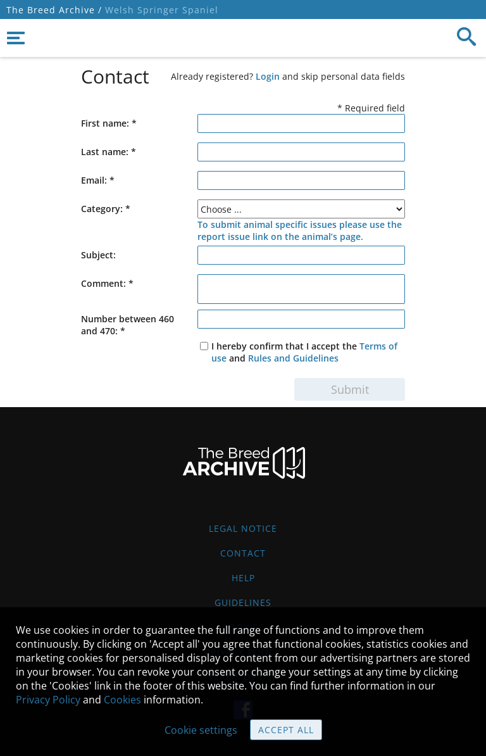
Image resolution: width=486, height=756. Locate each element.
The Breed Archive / (54, 10)
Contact (243, 553)
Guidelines (243, 602)
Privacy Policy (48, 700)
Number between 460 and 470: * (127, 325)
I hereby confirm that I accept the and (304, 352)
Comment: (107, 283)
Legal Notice (243, 528)
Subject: (98, 255)
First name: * (109, 123)
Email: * (98, 180)
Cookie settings (201, 730)
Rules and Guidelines (293, 358)
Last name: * (108, 152)
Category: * (105, 209)
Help (243, 578)
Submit (350, 389)
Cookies (122, 700)
